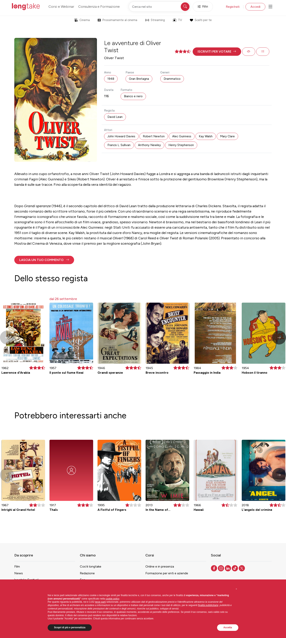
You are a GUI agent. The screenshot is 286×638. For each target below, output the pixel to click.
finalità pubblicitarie (208, 605)
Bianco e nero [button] (133, 96)
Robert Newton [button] (154, 136)
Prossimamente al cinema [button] (117, 20)
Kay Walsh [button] (206, 136)
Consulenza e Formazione (99, 6)
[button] (217, 51)
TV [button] (177, 20)
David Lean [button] (115, 117)
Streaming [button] (155, 20)
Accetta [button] (227, 627)
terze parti (100, 601)
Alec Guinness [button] (181, 136)
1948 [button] (110, 79)
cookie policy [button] (112, 598)
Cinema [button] (82, 20)
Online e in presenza (159, 566)
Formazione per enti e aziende (166, 573)
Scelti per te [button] (201, 20)
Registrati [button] (233, 7)
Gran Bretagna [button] (139, 79)
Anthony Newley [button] (149, 145)
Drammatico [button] (172, 79)
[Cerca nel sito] (159, 7)
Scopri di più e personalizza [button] (69, 627)
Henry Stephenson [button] (181, 145)
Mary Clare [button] (227, 136)
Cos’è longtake (90, 566)
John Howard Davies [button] (121, 136)
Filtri (203, 6)
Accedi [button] (255, 7)
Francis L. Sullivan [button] (118, 145)
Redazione (87, 573)
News (18, 573)
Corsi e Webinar (61, 6)
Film (17, 566)
